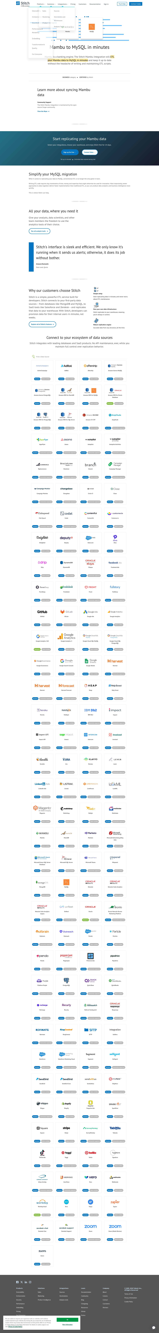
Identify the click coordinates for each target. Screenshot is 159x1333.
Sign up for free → (69, 152)
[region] (41, 1322)
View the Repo (43, 111)
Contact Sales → (90, 152)
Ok (67, 1320)
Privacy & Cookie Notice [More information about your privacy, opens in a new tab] (15, 1327)
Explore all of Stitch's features (42, 324)
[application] (153, 1327)
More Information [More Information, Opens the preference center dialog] (67, 1324)
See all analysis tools (39, 231)
